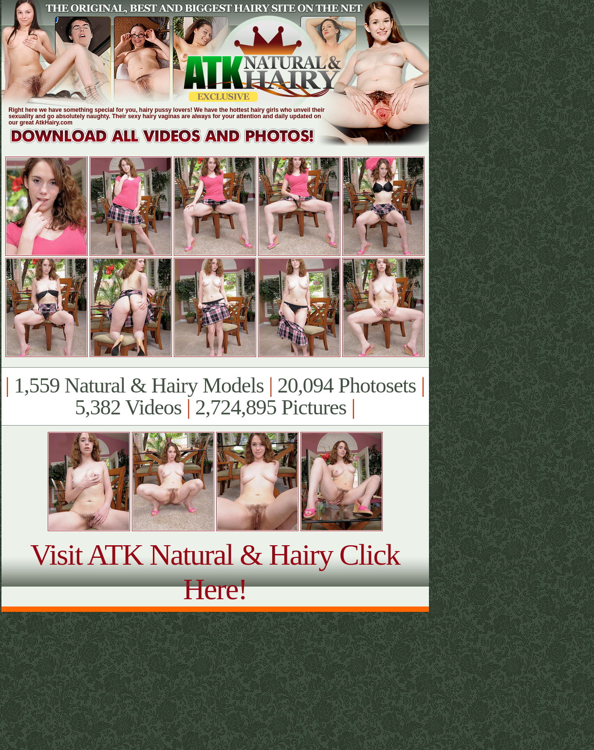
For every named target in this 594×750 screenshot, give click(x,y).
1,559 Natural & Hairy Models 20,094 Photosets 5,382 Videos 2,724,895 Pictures (215, 396)
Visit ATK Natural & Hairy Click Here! (215, 572)
